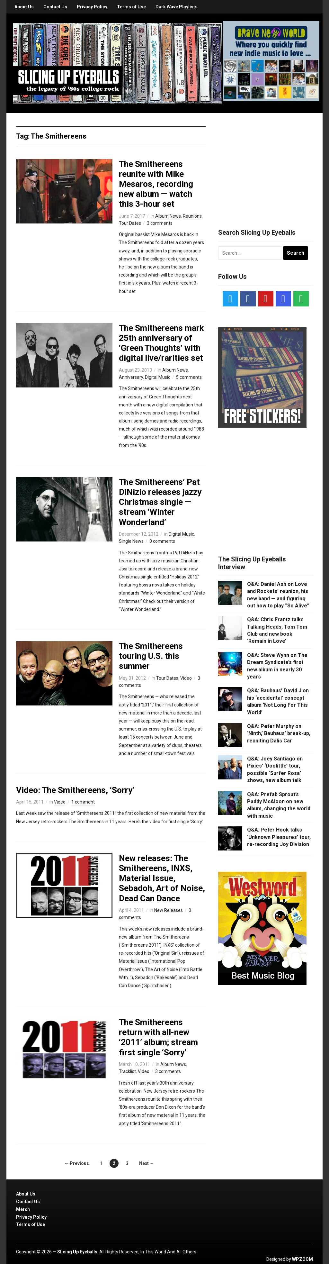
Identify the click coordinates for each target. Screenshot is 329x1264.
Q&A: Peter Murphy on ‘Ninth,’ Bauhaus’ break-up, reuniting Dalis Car (278, 733)
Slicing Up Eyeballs (77, 1251)
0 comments (162, 541)
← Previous (76, 1163)
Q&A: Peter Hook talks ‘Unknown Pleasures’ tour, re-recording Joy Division (279, 837)
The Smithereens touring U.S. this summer (151, 656)
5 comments (189, 377)
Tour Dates (130, 223)
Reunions (192, 216)
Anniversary (131, 377)
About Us (24, 6)
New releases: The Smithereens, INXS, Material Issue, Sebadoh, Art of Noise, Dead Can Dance (162, 878)
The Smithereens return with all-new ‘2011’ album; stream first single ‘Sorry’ (158, 1037)
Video (186, 678)
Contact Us (55, 6)
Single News (131, 541)
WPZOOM (302, 1259)
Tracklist (127, 1071)
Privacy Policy (92, 6)
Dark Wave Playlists (177, 6)
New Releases (168, 910)
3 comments (160, 223)
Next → (146, 1163)
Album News (168, 216)
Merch (23, 1209)
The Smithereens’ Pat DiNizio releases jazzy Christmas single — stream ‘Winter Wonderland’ (160, 502)
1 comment (83, 802)
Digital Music (157, 377)
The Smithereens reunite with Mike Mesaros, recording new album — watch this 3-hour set (156, 184)
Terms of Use (131, 6)
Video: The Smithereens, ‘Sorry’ (75, 790)
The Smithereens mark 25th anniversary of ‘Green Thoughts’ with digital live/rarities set (161, 343)
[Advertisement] (266, 163)
